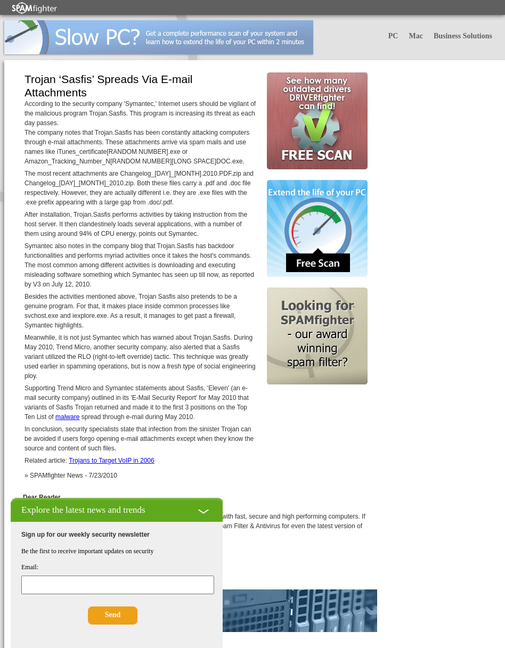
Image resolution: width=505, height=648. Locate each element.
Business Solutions (463, 36)
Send (113, 615)
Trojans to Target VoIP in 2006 (111, 460)
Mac (415, 36)
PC (393, 36)
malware (67, 417)
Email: (29, 567)
